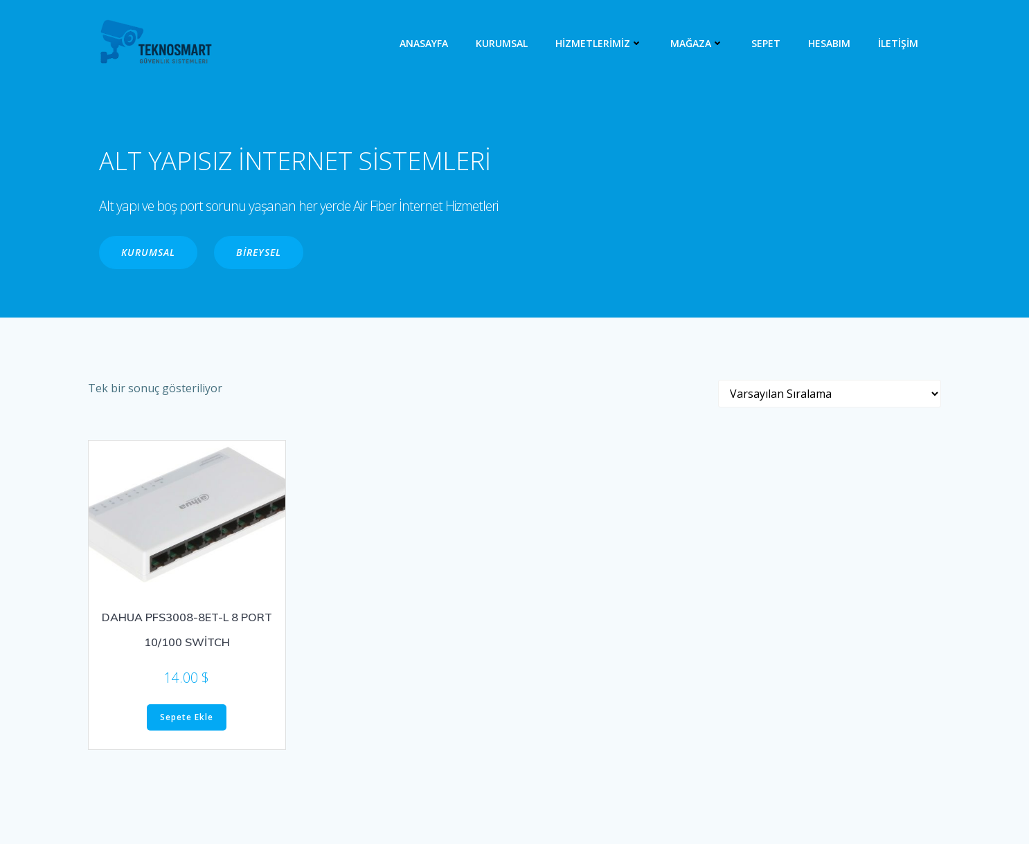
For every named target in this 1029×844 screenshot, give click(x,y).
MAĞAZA (697, 43)
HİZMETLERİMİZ (599, 43)
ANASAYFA (424, 43)
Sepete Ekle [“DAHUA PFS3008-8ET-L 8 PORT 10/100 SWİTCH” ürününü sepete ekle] (186, 717)
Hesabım (829, 43)
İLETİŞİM (898, 43)
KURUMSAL (502, 43)
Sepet (765, 43)
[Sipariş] (829, 393)
